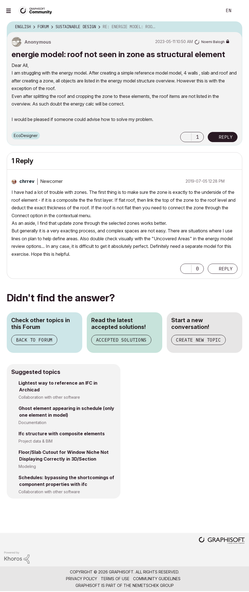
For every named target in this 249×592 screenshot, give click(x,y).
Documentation (32, 422)
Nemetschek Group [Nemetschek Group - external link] (153, 585)
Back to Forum (34, 340)
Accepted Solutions (121, 340)
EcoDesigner (26, 135)
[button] (186, 137)
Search (211, 10)
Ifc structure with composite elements (62, 433)
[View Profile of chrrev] (27, 181)
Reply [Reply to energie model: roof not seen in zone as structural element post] (226, 137)
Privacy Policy (81, 578)
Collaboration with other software (49, 397)
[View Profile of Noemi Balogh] (213, 42)
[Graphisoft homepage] (222, 541)
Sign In (240, 10)
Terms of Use (115, 578)
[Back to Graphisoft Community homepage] (37, 10)
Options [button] (234, 27)
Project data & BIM (35, 441)
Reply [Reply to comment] (226, 269)
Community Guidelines (157, 578)
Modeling (27, 466)
